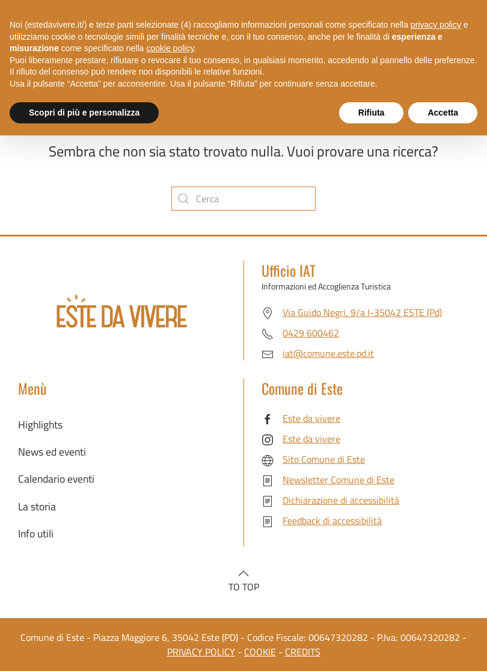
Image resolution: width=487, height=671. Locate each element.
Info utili (36, 533)
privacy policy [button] (436, 24)
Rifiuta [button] (371, 112)
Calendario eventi (56, 479)
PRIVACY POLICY (201, 652)
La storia (37, 506)
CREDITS (302, 652)
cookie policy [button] (170, 48)
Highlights (40, 424)
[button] (243, 573)
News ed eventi (52, 452)
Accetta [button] (442, 112)
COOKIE (260, 652)
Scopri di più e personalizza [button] (84, 112)
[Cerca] (243, 199)
